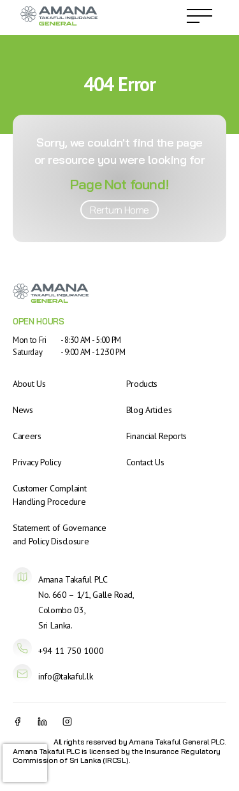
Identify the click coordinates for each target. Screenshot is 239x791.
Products (141, 383)
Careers (27, 436)
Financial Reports (156, 436)
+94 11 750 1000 (70, 651)
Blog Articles (149, 410)
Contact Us (145, 462)
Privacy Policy (37, 462)
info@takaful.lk (65, 676)
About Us (29, 383)
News (23, 410)
